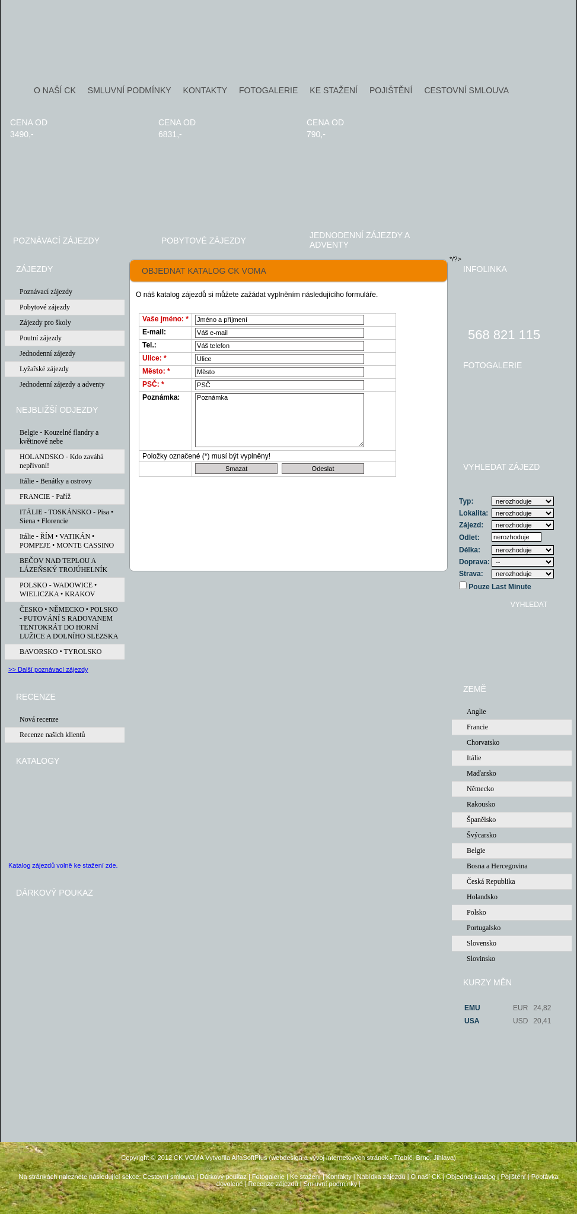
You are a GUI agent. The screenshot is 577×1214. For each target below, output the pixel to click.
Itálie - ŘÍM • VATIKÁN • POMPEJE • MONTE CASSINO (67, 540)
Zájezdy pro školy (45, 322)
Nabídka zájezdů (381, 1176)
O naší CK (426, 1176)
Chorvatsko (483, 742)
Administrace (289, 1202)
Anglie (476, 711)
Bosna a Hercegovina (497, 866)
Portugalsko (484, 928)
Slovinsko (481, 958)
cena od (28, 122)
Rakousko (481, 804)
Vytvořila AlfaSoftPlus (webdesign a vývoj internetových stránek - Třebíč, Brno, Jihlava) (330, 1157)
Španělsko (481, 819)
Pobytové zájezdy (203, 240)
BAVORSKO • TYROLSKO (60, 651)
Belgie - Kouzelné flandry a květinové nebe (59, 436)
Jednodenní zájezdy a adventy (360, 239)
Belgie (476, 850)
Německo (480, 789)
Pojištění (513, 1176)
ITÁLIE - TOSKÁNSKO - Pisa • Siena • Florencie (66, 516)
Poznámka (279, 420)
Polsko (476, 912)
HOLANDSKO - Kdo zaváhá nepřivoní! (62, 461)
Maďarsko (481, 773)
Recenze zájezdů (273, 1183)
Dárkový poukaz (223, 1176)
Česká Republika (491, 881)
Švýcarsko (481, 835)
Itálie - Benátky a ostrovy (56, 481)
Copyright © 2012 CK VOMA (162, 1157)
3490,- (22, 134)
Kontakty (339, 1176)
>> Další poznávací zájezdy (48, 669)
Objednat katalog (470, 1176)
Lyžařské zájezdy (44, 369)
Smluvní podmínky (330, 1183)
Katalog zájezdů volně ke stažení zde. (63, 865)
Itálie (474, 758)
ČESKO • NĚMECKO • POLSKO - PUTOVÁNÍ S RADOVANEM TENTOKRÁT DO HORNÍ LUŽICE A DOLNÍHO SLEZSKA (69, 622)
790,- (316, 134)
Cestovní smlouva (169, 1176)
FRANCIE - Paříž (45, 496)
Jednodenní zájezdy (47, 353)
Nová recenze (39, 719)
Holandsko (482, 897)
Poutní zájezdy (41, 338)
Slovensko (481, 943)
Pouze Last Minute (499, 587)
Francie (477, 727)
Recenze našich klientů (52, 735)
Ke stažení (305, 1176)
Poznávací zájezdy (56, 240)
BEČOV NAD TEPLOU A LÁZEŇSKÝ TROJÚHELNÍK (63, 565)
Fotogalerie (268, 1176)
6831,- (170, 134)
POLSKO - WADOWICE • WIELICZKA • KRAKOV (58, 589)
